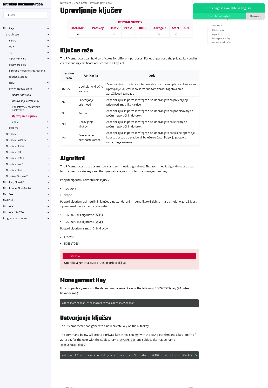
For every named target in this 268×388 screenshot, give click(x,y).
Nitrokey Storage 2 (17, 176)
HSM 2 (114, 28)
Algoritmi (217, 34)
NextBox (8, 194)
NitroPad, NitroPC (13, 182)
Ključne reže (218, 30)
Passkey (98, 28)
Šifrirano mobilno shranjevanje (27, 70)
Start (175, 28)
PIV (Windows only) (20, 88)
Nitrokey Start (14, 170)
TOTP (12, 52)
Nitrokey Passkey (16, 140)
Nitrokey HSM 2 (15, 158)
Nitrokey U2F (14, 152)
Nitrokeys (8, 28)
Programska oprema (15, 218)
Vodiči (15, 122)
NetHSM (8, 200)
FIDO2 (13, 40)
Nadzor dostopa (21, 95)
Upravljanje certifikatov (25, 101)
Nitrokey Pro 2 (14, 164)
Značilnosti (12, 34)
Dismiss (254, 16)
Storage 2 (159, 28)
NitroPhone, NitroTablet (17, 188)
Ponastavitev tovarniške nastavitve (26, 108)
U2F (11, 46)
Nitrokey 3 (12, 134)
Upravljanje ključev (24, 116)
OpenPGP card (17, 58)
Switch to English (218, 16)
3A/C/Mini (78, 28)
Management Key (221, 38)
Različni (13, 128)
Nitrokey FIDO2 (15, 146)
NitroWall (8, 206)
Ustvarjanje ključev (221, 42)
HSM (12, 82)
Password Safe (17, 64)
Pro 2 (128, 28)
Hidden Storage (18, 76)
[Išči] (26, 15)
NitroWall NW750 (13, 212)
